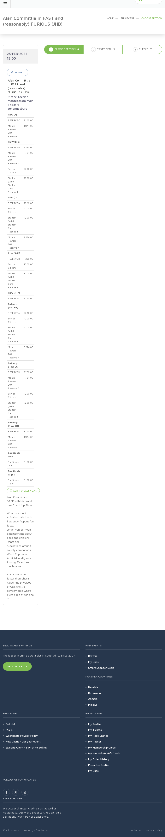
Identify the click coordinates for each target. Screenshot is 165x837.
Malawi (92, 704)
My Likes (93, 662)
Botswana (94, 693)
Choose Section (151, 18)
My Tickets (95, 729)
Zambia (92, 698)
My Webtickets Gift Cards (104, 753)
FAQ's (9, 729)
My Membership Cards (102, 747)
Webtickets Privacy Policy (22, 735)
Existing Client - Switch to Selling (26, 747)
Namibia (93, 687)
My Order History (98, 759)
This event (127, 18)
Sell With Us (17, 666)
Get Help (11, 724)
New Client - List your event (23, 741)
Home (110, 18)
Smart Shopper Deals (101, 667)
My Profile (94, 724)
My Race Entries (98, 735)
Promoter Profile (98, 765)
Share (17, 72)
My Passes (95, 741)
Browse (92, 655)
